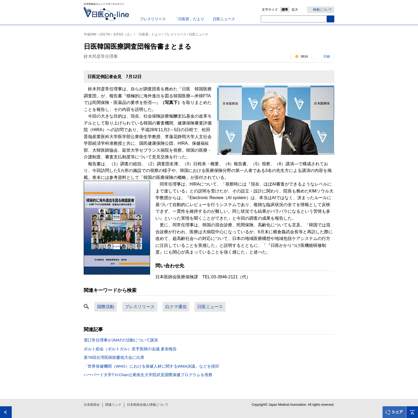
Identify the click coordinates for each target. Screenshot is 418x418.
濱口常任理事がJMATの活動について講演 (121, 340)
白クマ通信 (176, 306)
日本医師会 (92, 405)
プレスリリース (153, 19)
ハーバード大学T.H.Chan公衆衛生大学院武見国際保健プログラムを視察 (148, 374)
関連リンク (113, 405)
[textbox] (294, 18)
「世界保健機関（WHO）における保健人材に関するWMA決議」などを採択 (151, 366)
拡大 (295, 9)
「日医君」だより (189, 19)
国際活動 (105, 306)
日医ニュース (224, 19)
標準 (285, 9)
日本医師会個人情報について (147, 405)
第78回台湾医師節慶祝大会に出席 (114, 357)
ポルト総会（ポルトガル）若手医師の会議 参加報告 (130, 349)
